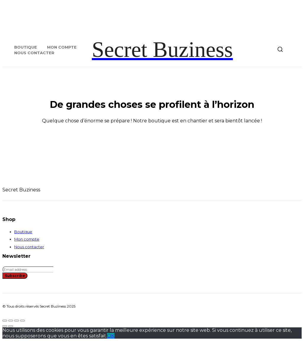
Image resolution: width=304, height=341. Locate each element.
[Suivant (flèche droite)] (10, 326)
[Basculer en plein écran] (10, 320)
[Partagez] (16, 320)
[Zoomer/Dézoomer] (4, 320)
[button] (280, 49)
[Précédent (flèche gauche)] (4, 326)
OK (110, 336)
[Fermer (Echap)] (22, 320)
